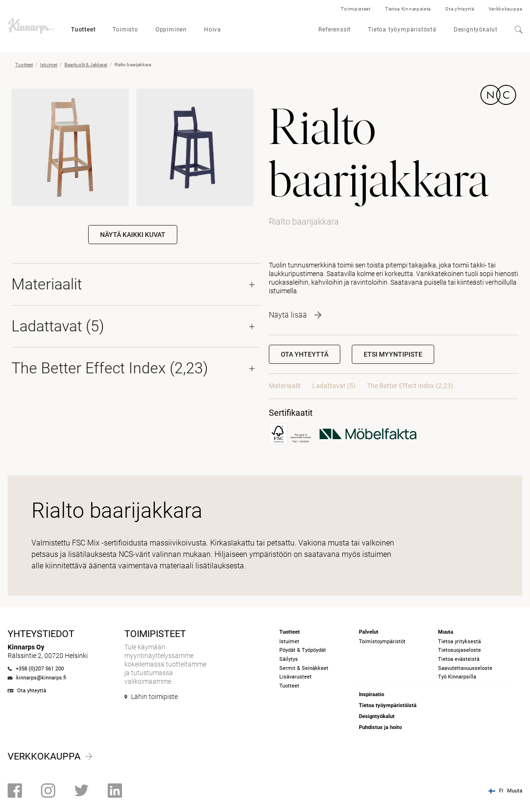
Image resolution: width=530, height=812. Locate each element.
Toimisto (125, 29)
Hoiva (212, 29)
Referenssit (334, 29)
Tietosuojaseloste (459, 650)
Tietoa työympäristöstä (402, 29)
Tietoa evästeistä (458, 659)
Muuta (514, 791)
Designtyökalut (476, 29)
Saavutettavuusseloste (465, 668)
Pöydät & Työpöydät (302, 650)
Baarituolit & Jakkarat (85, 64)
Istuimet (48, 64)
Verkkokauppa (505, 8)
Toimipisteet (355, 8)
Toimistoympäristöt (382, 641)
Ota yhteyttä (459, 8)
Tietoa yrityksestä (459, 641)
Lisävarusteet (295, 677)
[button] (393, 354)
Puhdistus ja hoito (380, 727)
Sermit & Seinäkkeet (303, 668)
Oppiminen (171, 29)
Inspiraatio (371, 694)
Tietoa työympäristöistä (388, 705)
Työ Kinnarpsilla (457, 677)
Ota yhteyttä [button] (304, 354)
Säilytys (288, 659)
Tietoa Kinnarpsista (408, 8)
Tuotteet (83, 29)
